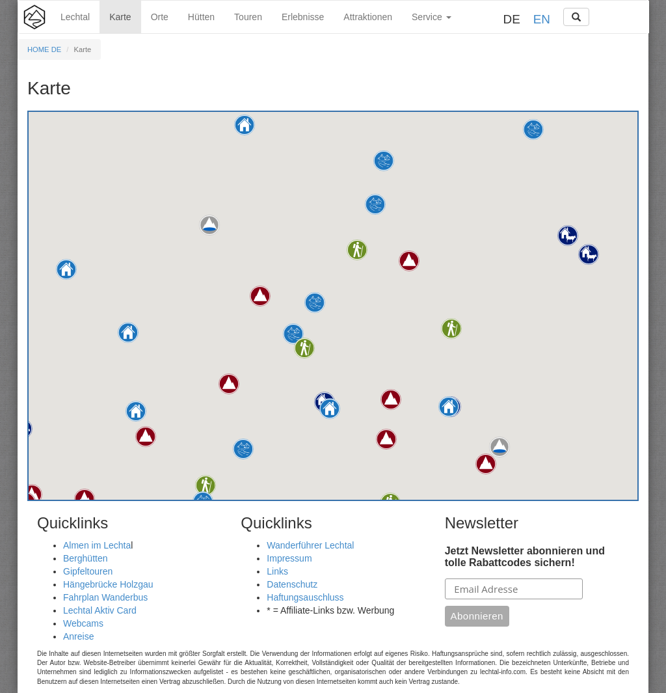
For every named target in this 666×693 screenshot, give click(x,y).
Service (431, 17)
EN (541, 19)
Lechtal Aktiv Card (100, 610)
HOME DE (44, 49)
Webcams (83, 623)
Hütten (201, 17)
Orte (159, 17)
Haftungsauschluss (305, 597)
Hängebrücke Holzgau (108, 584)
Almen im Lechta (97, 545)
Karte (120, 17)
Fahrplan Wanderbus (105, 597)
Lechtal (75, 17)
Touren (248, 17)
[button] (128, 332)
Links (277, 571)
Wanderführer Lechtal (310, 545)
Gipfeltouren (88, 571)
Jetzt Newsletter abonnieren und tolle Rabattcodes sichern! (525, 556)
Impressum (289, 558)
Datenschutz (292, 584)
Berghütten (85, 558)
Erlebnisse (303, 17)
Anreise (78, 636)
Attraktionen (367, 17)
